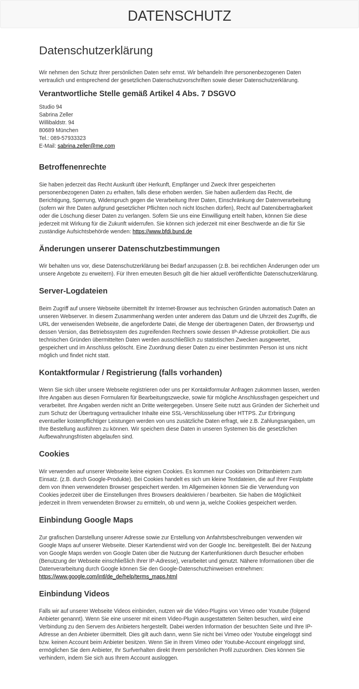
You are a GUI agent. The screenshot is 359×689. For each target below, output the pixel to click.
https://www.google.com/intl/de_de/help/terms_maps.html (108, 576)
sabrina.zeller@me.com (86, 146)
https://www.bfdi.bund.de (162, 231)
